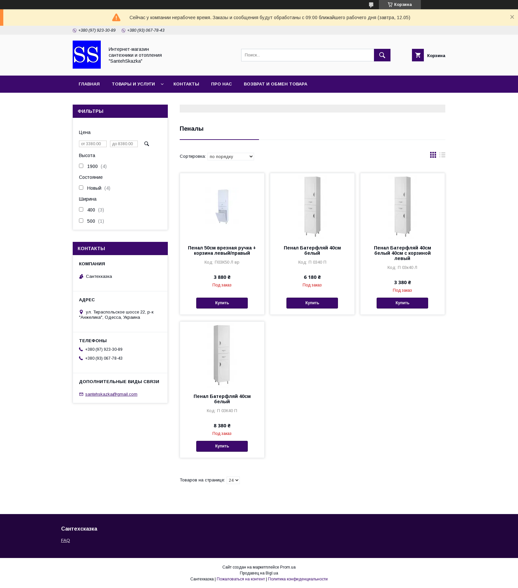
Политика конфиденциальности (298, 579)
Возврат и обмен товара (275, 84)
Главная (89, 84)
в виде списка (442, 156)
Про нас (221, 84)
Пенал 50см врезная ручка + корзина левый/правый (222, 250)
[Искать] (382, 55)
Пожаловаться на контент (241, 579)
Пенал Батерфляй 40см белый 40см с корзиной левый (402, 253)
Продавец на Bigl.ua (259, 573)
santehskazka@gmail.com (111, 394)
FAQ (65, 540)
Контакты (186, 84)
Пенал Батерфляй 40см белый (312, 250)
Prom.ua (288, 567)
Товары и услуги (133, 84)
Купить (222, 303)
